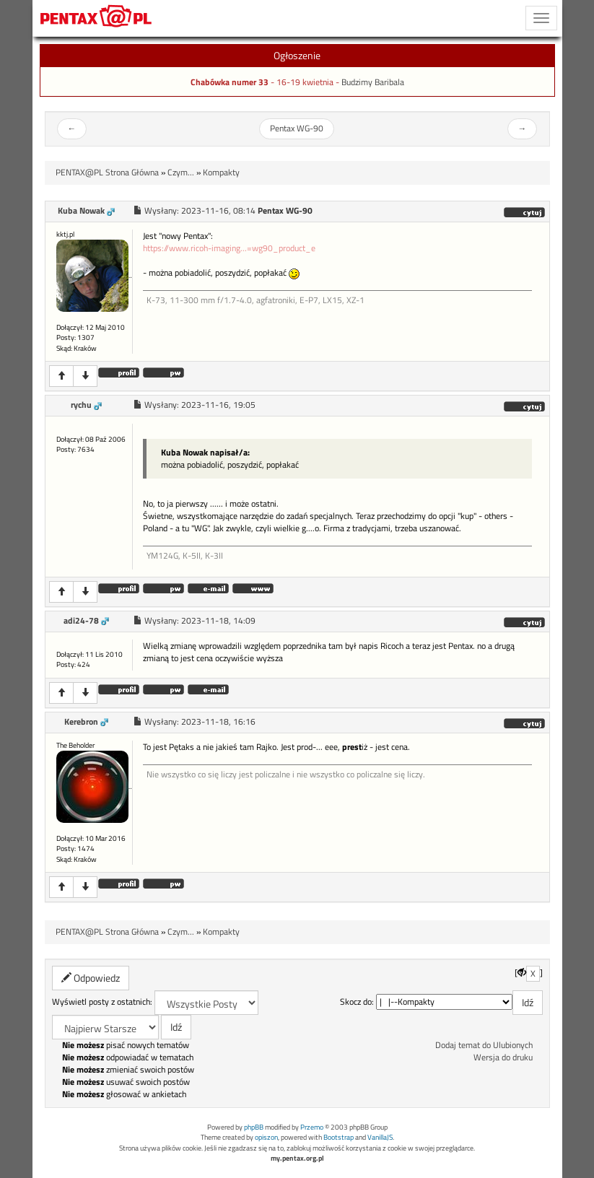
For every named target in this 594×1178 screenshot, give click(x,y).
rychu (81, 404)
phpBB (253, 1127)
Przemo (311, 1127)
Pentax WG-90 (296, 128)
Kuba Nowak (81, 210)
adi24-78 (81, 620)
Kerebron (81, 721)
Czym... (180, 172)
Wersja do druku (503, 1057)
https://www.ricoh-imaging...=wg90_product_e (229, 248)
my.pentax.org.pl (297, 1158)
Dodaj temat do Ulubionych (484, 1045)
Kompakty (221, 172)
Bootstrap (338, 1137)
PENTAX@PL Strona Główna (107, 172)
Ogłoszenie (297, 55)
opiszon (266, 1137)
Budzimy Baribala (372, 82)
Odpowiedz (90, 977)
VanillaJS (380, 1137)
